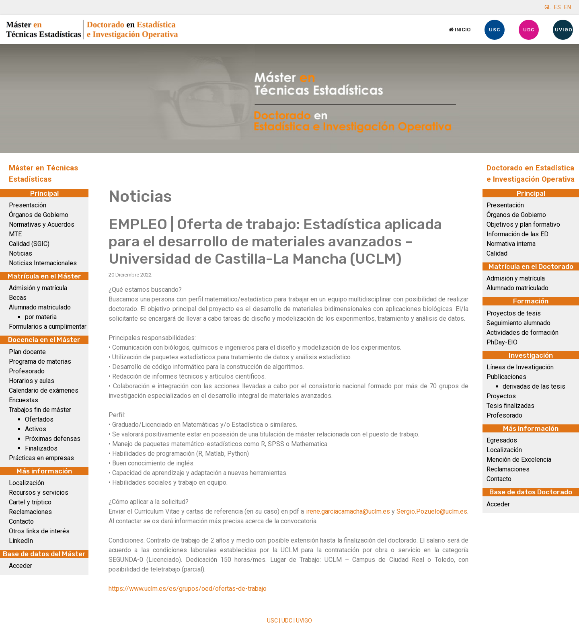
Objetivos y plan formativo (523, 224)
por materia (41, 317)
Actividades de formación (522, 332)
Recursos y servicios (38, 492)
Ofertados (39, 419)
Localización (26, 483)
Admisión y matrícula (38, 288)
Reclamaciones (30, 512)
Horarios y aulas (31, 381)
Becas (18, 297)
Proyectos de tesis (514, 313)
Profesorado (27, 371)
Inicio (459, 30)
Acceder (20, 565)
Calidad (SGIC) (29, 244)
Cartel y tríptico (30, 502)
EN (567, 7)
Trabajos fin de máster (40, 410)
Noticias (20, 253)
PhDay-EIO (502, 342)
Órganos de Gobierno (38, 215)
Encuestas (23, 400)
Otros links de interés (39, 531)
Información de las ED (517, 234)
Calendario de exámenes (43, 390)
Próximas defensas (52, 438)
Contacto (21, 521)
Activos (35, 429)
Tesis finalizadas (510, 406)
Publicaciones (506, 377)
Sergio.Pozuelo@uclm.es (431, 511)
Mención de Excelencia (519, 459)
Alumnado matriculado (40, 307)
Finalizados (41, 448)
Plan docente (27, 352)
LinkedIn (21, 541)
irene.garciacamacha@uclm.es (348, 511)
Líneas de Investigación (520, 367)
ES (557, 7)
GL (547, 7)
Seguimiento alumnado (518, 323)
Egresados (502, 440)
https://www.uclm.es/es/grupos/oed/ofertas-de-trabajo (188, 588)
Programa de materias (40, 361)
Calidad (497, 253)
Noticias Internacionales (43, 263)
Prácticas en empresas (41, 458)
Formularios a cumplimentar (47, 326)
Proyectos (501, 396)
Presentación (27, 205)
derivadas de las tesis (534, 386)
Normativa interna (511, 244)
